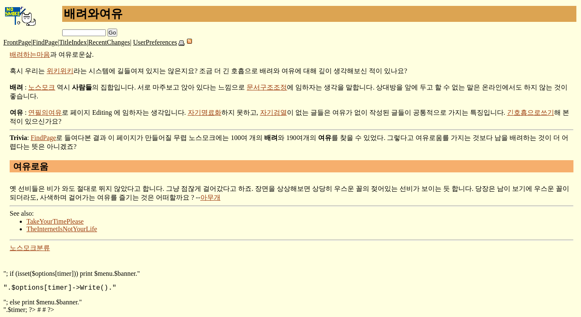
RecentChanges (109, 42)
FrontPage (17, 42)
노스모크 (41, 87)
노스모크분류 (30, 247)
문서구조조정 (267, 87)
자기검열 (273, 112)
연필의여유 (45, 112)
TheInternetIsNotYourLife (61, 228)
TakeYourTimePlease (55, 221)
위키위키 (60, 70)
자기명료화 (204, 112)
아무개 (210, 197)
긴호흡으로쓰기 (530, 112)
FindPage (45, 42)
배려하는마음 (30, 54)
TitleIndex (73, 42)
